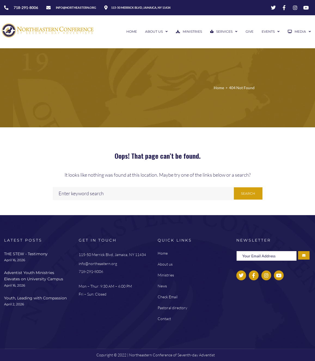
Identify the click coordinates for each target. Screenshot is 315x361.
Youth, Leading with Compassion (35, 298)
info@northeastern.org (98, 263)
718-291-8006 (91, 271)
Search (248, 193)
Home (219, 87)
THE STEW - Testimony (26, 253)
